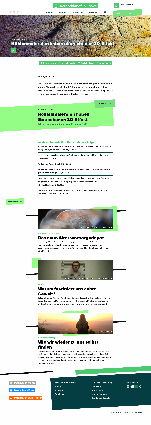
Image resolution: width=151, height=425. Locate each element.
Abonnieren (104, 63)
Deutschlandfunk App (51, 63)
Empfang (59, 390)
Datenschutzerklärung (102, 382)
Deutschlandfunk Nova (65, 382)
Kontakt (58, 386)
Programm (78, 12)
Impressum (97, 386)
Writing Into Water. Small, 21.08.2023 (54, 164)
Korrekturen (97, 390)
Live (118, 13)
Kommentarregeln (100, 394)
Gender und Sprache (101, 398)
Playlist (128, 13)
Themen (49, 12)
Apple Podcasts (86, 63)
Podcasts (63, 12)
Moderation (94, 12)
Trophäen (59, 394)
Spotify (70, 63)
